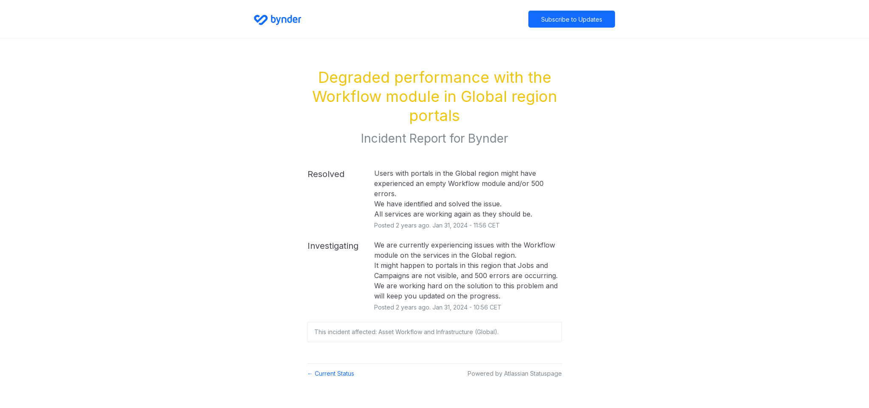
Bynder (488, 138)
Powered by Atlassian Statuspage (515, 373)
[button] (571, 19)
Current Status (330, 373)
